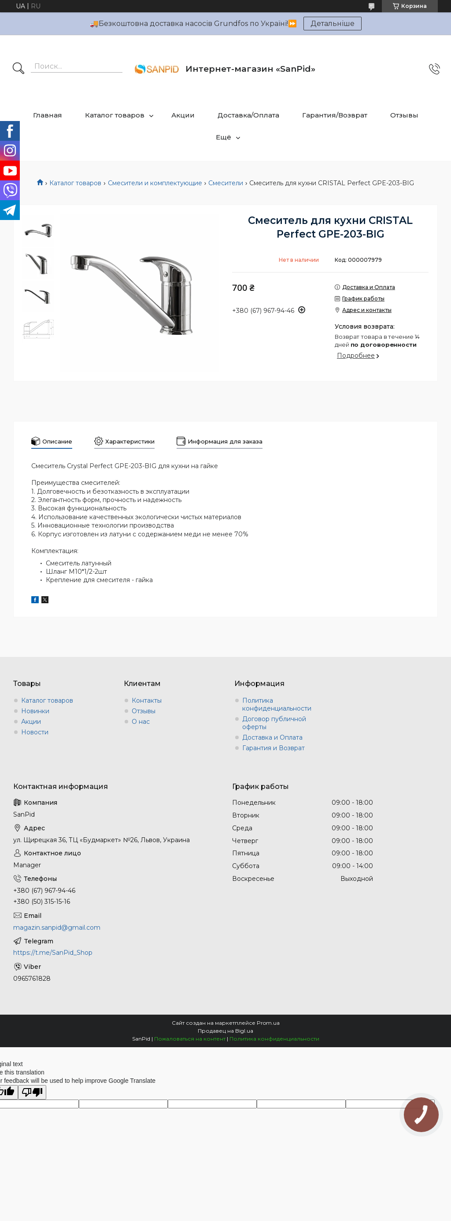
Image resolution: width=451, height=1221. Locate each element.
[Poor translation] (32, 1092)
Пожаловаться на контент (190, 1038)
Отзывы (404, 115)
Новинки (35, 711)
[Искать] (18, 69)
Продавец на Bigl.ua (225, 1030)
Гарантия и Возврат (273, 748)
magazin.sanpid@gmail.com (56, 927)
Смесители (225, 183)
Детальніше (333, 23)
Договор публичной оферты (274, 723)
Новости (34, 732)
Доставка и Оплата (272, 737)
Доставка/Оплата (248, 115)
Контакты (147, 700)
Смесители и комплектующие (155, 183)
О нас (141, 722)
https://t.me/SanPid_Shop (52, 953)
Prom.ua (268, 1022)
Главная (47, 115)
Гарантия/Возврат (334, 115)
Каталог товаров (114, 115)
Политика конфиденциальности (276, 704)
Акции (183, 115)
